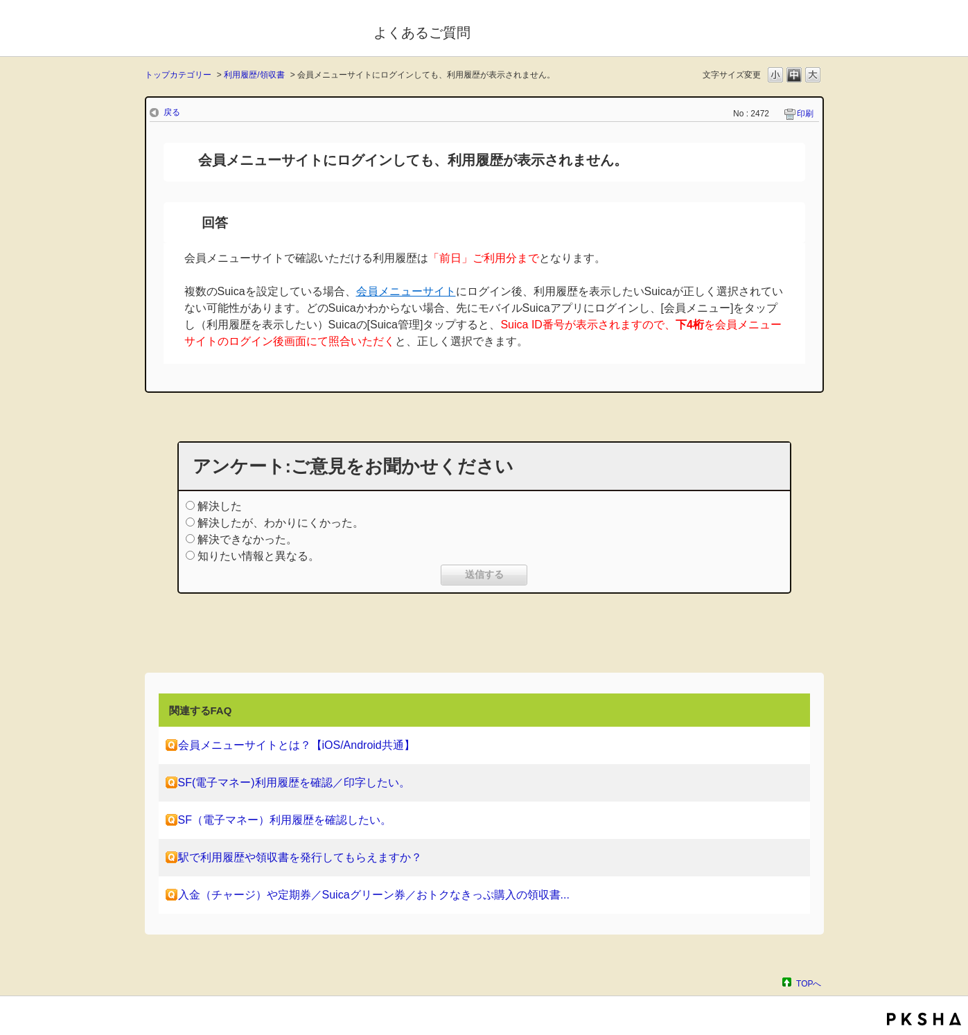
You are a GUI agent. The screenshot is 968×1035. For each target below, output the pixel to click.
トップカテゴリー (178, 75)
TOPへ (808, 983)
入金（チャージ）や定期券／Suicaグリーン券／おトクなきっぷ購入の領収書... (374, 895)
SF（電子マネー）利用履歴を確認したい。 (284, 820)
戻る (172, 112)
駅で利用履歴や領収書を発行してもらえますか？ (300, 857)
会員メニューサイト (406, 291)
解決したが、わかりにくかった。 (280, 523)
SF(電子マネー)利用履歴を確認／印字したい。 (294, 782)
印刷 (805, 113)
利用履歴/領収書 (254, 75)
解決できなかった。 (247, 539)
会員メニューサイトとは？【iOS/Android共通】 (296, 745)
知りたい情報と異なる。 (258, 556)
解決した (219, 506)
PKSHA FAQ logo (924, 1019)
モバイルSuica (250, 30)
